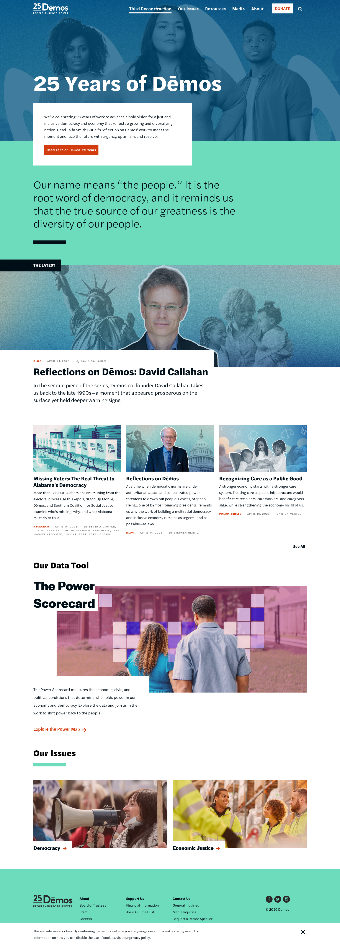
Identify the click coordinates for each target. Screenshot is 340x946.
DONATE (282, 8)
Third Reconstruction (150, 8)
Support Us (135, 898)
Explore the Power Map (56, 729)
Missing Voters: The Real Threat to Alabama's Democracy (73, 481)
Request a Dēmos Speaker (192, 918)
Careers (86, 918)
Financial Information (142, 905)
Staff (83, 911)
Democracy (46, 847)
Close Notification (298, 934)
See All (299, 546)
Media (238, 8)
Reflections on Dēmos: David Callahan (120, 371)
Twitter (277, 899)
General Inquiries (186, 905)
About (257, 8)
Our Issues (188, 8)
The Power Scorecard (64, 594)
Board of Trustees (93, 905)
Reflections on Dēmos (152, 478)
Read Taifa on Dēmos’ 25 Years (71, 149)
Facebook (269, 899)
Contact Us (181, 898)
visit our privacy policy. (133, 937)
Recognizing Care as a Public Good (260, 478)
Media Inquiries (184, 911)
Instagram (286, 899)
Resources (215, 8)
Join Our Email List (140, 911)
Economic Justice (193, 847)
